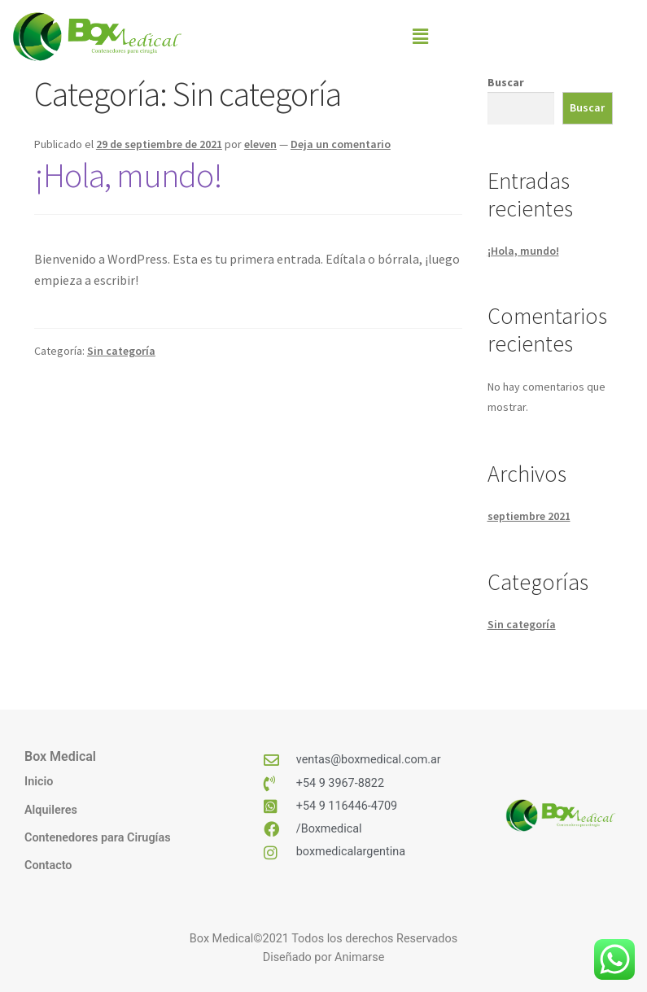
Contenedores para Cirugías (97, 838)
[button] (421, 36)
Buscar (505, 82)
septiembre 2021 (528, 516)
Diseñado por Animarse (324, 957)
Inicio (38, 782)
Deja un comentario (341, 144)
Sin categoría (121, 350)
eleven (260, 144)
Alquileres (50, 810)
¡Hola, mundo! (128, 175)
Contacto (48, 865)
